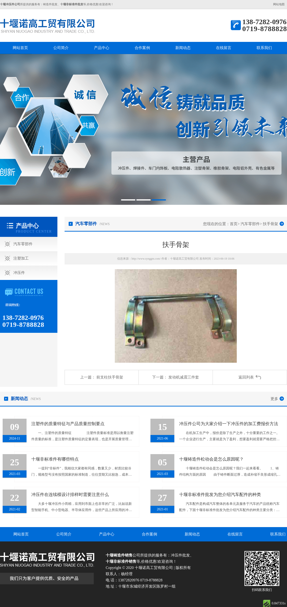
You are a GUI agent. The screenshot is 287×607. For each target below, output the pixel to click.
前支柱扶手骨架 (109, 377)
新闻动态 (183, 48)
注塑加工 (21, 258)
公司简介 (61, 48)
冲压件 (19, 273)
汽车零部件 (23, 244)
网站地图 (279, 4)
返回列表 (246, 377)
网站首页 (20, 48)
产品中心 (101, 48)
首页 (233, 224)
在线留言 (223, 48)
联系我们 (264, 48)
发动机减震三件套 (183, 377)
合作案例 (142, 48)
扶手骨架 (270, 224)
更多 (274, 399)
